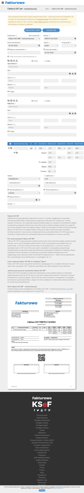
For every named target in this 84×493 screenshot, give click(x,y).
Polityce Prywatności (57, 488)
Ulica (11, 77)
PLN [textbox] (50, 167)
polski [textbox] (47, 46)
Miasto (11, 84)
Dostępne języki (42, 425)
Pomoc (42, 470)
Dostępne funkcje (42, 428)
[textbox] (70, 45)
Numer (47, 35)
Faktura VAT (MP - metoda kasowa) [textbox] (21, 39)
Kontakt (42, 465)
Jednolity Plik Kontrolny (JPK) (42, 443)
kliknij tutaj (42, 22)
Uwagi (9, 204)
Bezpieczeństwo (42, 438)
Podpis (11, 91)
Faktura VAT (22, 9)
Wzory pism (42, 482)
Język (47, 42)
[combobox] (23, 38)
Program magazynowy (42, 445)
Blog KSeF (42, 485)
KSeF (36, 22)
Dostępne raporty (42, 423)
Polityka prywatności (42, 435)
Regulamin (42, 433)
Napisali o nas (42, 480)
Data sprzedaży (51, 49)
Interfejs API (42, 453)
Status (9, 176)
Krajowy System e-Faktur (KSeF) (42, 440)
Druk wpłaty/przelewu (42, 458)
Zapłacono (49, 176)
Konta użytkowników (42, 450)
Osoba (47, 61)
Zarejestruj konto (32, 30)
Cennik (42, 430)
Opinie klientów (42, 418)
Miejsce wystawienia (17, 49)
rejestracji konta (42, 19)
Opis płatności (50, 183)
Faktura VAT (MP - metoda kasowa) (64, 9)
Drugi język (67, 42)
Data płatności (14, 183)
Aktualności (42, 475)
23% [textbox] (59, 148)
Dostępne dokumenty (42, 420)
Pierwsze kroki (42, 415)
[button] (16, 35)
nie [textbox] (49, 171)
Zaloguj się (51, 30)
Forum (42, 468)
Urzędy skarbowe (42, 460)
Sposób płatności (16, 190)
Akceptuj (42, 490)
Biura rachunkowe (42, 448)
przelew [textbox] (11, 193)
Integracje (42, 455)
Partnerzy (42, 477)
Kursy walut (42, 463)
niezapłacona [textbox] (13, 179)
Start (47, 9)
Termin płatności (52, 190)
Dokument (12, 35)
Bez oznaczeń (34, 35)
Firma (35, 61)
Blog (42, 472)
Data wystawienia (13, 42)
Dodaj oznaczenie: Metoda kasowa (22, 56)
